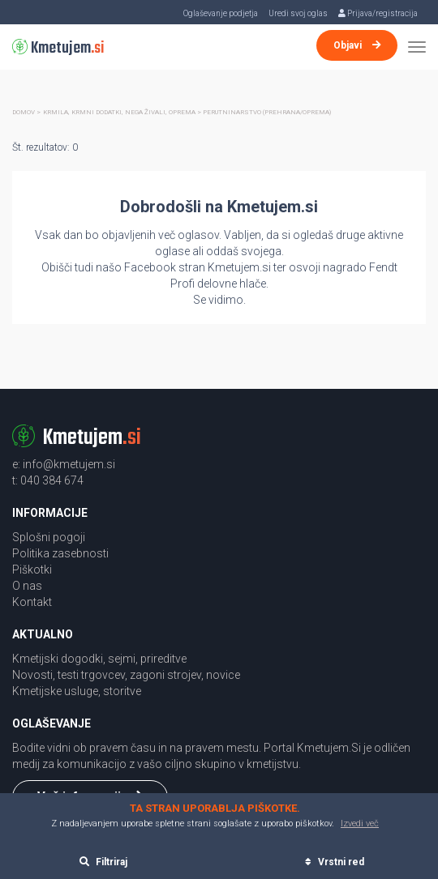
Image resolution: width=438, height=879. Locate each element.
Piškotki (32, 569)
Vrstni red (334, 862)
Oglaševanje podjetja (220, 13)
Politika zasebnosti (60, 553)
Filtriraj (103, 862)
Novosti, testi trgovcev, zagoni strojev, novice (126, 674)
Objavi (357, 45)
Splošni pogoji (48, 537)
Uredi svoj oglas (298, 13)
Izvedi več (360, 823)
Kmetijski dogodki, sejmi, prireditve (99, 658)
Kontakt (32, 601)
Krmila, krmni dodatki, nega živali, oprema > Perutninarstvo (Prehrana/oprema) (187, 112)
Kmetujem (58, 48)
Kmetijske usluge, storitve (76, 691)
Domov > (26, 112)
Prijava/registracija (378, 13)
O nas (27, 585)
